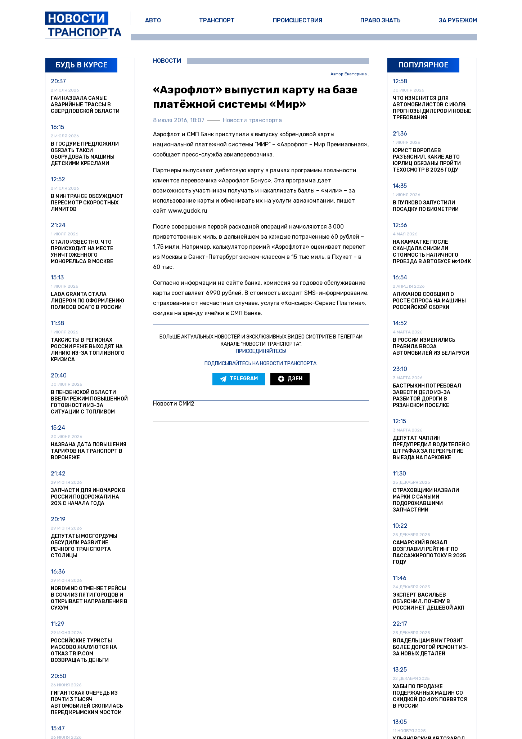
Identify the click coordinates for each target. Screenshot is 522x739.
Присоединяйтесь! (261, 351)
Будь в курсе (81, 65)
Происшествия (297, 20)
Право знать (380, 20)
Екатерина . (357, 74)
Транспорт (217, 20)
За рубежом (458, 20)
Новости (167, 61)
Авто (153, 20)
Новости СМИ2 (173, 403)
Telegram (239, 378)
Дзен (290, 378)
